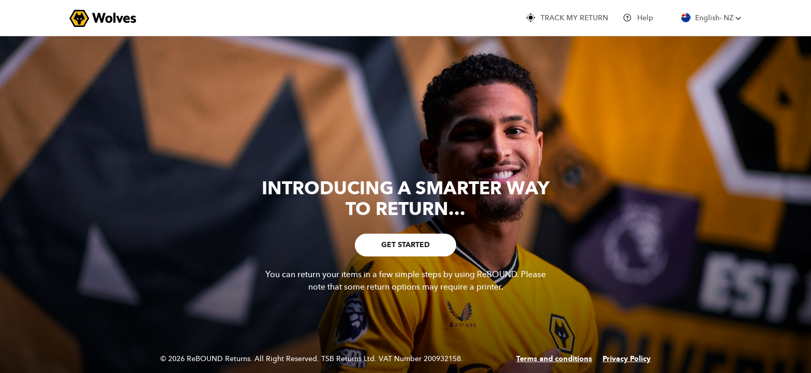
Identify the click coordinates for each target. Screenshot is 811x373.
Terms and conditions (554, 359)
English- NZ (711, 17)
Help (638, 17)
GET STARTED (405, 245)
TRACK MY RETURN (567, 17)
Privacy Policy (627, 359)
